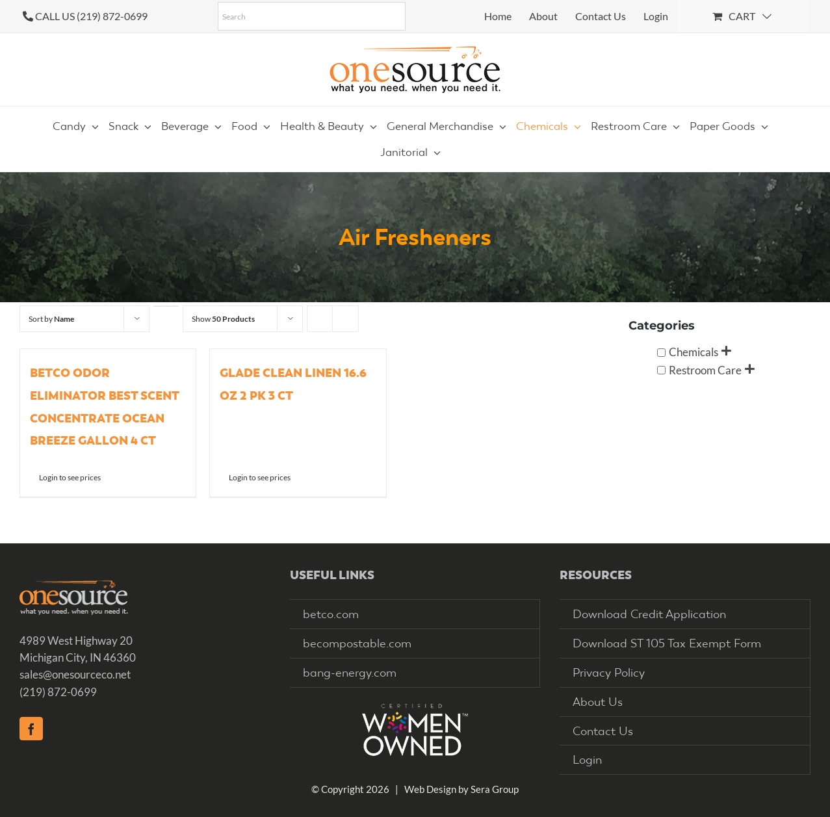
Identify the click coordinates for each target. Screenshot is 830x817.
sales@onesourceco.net (75, 674)
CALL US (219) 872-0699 (91, 16)
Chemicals (693, 352)
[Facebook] (31, 728)
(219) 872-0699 (58, 692)
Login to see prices (70, 477)
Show (223, 319)
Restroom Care (705, 370)
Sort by (51, 319)
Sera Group (495, 789)
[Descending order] (166, 306)
